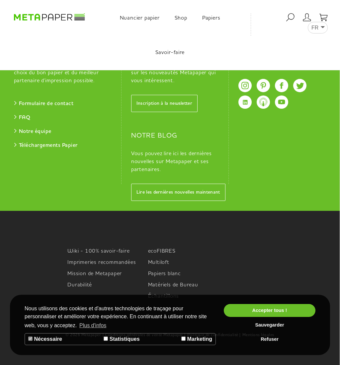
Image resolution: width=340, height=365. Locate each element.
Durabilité (79, 285)
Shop (181, 18)
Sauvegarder (269, 325)
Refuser (270, 339)
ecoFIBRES (162, 251)
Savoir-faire (170, 52)
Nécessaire (45, 339)
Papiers (211, 18)
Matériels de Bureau (173, 285)
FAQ (25, 117)
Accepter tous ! (269, 310)
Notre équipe (35, 131)
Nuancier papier (140, 18)
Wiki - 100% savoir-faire (98, 251)
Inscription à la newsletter (164, 103)
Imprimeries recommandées (101, 262)
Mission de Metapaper (94, 273)
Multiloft (158, 262)
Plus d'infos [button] (92, 325)
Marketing (196, 339)
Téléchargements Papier (48, 145)
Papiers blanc (164, 273)
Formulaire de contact (46, 103)
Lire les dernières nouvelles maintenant (178, 192)
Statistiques (121, 339)
